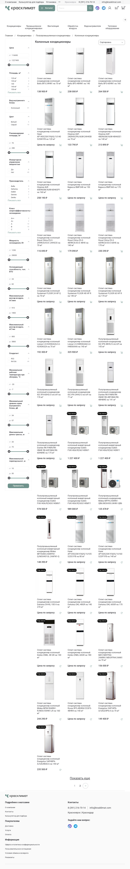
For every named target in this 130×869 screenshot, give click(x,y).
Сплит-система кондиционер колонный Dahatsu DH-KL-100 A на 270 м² (48, 604)
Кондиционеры (14, 26)
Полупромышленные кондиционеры (53, 36)
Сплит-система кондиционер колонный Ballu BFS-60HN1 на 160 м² (109, 83)
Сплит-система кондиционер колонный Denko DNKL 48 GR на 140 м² (49, 654)
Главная (9, 36)
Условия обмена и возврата (16, 853)
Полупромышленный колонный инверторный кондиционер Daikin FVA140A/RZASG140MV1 (48, 500)
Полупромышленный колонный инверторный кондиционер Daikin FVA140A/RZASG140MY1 (79, 500)
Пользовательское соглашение (18, 849)
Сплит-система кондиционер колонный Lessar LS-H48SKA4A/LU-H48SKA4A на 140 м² (79, 343)
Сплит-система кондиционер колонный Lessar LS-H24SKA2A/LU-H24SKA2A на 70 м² (48, 343)
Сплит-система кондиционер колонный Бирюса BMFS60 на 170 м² (109, 186)
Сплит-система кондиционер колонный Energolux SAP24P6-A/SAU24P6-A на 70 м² (109, 707)
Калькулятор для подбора (31, 2)
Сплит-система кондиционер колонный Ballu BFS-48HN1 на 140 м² (79, 83)
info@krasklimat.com (111, 2)
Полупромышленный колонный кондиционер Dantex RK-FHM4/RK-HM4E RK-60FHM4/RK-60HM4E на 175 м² (48, 448)
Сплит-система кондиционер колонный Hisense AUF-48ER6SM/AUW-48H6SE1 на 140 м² (109, 134)
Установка (51, 2)
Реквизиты (9, 857)
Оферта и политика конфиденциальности (22, 845)
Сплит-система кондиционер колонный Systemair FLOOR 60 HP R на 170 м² (110, 292)
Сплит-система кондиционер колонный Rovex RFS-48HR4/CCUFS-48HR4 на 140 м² (80, 707)
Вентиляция (55, 26)
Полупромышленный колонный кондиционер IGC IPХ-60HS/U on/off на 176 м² (49, 394)
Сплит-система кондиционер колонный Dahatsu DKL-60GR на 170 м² (110, 604)
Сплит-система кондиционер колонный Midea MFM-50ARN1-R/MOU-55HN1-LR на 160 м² (48, 708)
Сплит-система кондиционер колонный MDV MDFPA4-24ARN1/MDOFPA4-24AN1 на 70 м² (110, 655)
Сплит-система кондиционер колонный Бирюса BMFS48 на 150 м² (79, 186)
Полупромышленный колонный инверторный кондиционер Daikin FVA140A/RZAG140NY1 (109, 447)
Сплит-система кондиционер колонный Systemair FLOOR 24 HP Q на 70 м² (49, 292)
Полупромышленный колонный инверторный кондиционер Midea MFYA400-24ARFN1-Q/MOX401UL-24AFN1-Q (48, 551)
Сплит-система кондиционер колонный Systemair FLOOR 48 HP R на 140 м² (79, 292)
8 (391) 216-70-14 (87, 2)
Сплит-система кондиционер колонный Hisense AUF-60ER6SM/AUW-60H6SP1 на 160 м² (48, 187)
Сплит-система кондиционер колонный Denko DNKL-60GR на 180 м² (79, 654)
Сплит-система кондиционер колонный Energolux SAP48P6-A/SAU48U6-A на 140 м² (48, 760)
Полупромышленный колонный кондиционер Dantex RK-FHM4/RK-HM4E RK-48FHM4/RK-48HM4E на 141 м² (109, 395)
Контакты (9, 812)
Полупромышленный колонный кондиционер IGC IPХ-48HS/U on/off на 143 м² (110, 343)
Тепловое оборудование (116, 27)
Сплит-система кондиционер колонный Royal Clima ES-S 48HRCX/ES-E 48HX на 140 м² (79, 240)
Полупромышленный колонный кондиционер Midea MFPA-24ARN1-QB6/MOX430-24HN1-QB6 (110, 500)
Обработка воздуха (75, 27)
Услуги (8, 830)
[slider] (9, 65)
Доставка (9, 826)
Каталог (47, 8)
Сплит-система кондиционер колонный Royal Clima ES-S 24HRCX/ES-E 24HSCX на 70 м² (48, 240)
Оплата (8, 835)
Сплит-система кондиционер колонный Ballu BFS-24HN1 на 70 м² (49, 81)
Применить (18, 486)
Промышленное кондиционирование (34, 28)
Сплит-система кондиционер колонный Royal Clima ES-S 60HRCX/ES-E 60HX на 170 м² (109, 240)
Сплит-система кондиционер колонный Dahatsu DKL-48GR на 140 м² (80, 604)
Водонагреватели (95, 26)
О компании (11, 2)
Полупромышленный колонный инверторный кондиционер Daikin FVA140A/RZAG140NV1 (79, 447)
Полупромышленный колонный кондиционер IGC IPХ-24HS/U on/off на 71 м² (79, 394)
